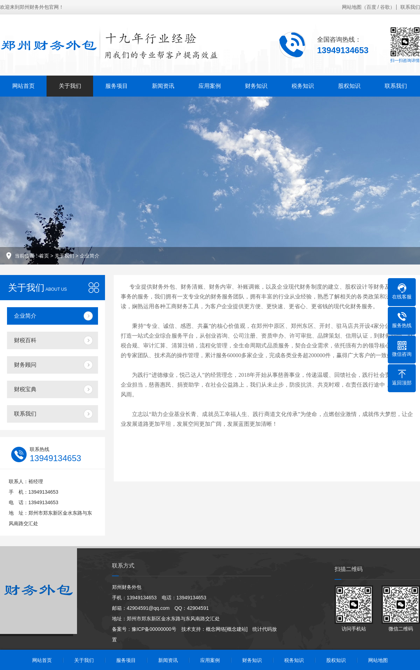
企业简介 (89, 256)
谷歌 (385, 7)
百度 (371, 7)
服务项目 (116, 86)
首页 (44, 256)
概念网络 (215, 629)
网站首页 (23, 86)
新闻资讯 (163, 86)
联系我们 (410, 7)
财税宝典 (25, 389)
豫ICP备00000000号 (154, 629)
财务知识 (256, 86)
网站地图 (352, 7)
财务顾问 (25, 365)
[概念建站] (236, 629)
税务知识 (303, 86)
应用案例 (209, 86)
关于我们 (70, 86)
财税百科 (25, 340)
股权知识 (349, 86)
